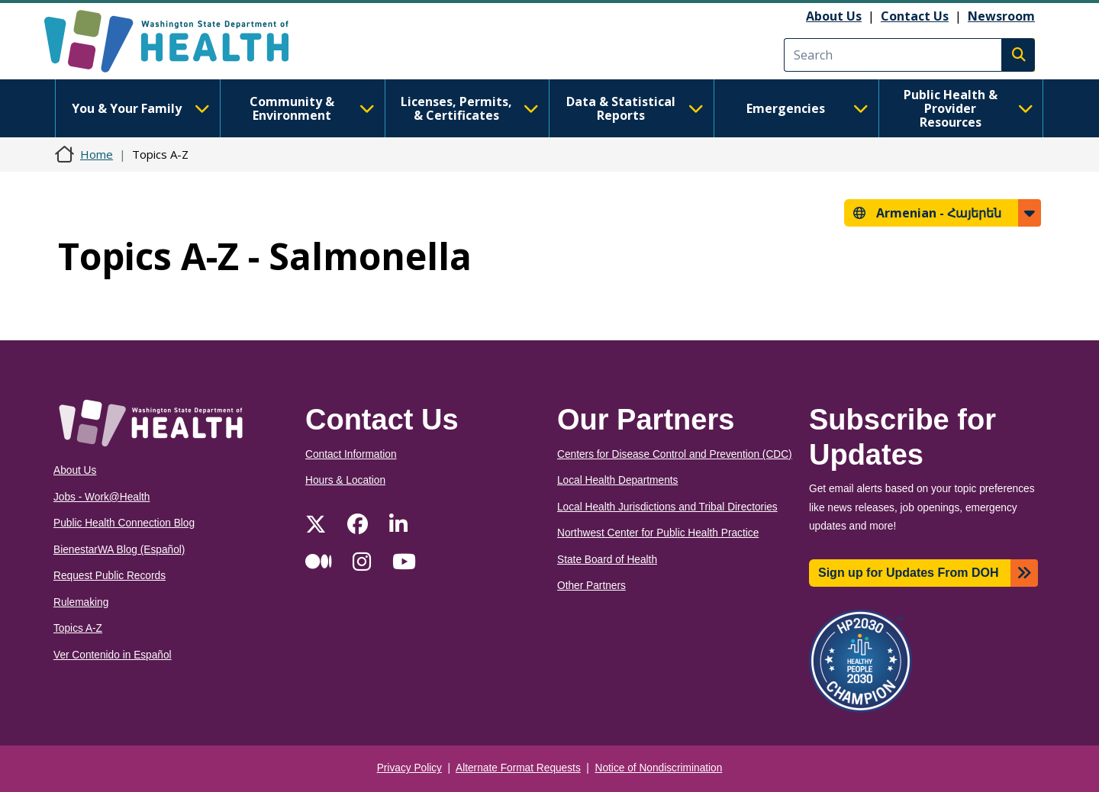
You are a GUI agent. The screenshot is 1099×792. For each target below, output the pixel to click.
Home (96, 154)
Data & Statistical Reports (635, 108)
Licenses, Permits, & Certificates (470, 108)
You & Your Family (140, 108)
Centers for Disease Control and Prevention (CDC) (674, 454)
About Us (834, 16)
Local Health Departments (617, 480)
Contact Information (351, 454)
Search (1018, 55)
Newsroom (1001, 16)
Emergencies (807, 108)
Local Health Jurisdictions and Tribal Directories (667, 507)
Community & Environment (312, 108)
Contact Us (915, 16)
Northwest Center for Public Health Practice (658, 533)
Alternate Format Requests (518, 768)
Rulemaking (80, 602)
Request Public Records (109, 575)
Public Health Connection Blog (124, 523)
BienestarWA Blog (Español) (119, 549)
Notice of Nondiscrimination (659, 768)
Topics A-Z (77, 628)
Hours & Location (345, 480)
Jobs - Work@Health (101, 497)
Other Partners (591, 585)
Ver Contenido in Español (112, 655)
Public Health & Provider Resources (968, 108)
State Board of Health (607, 559)
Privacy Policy (409, 768)
